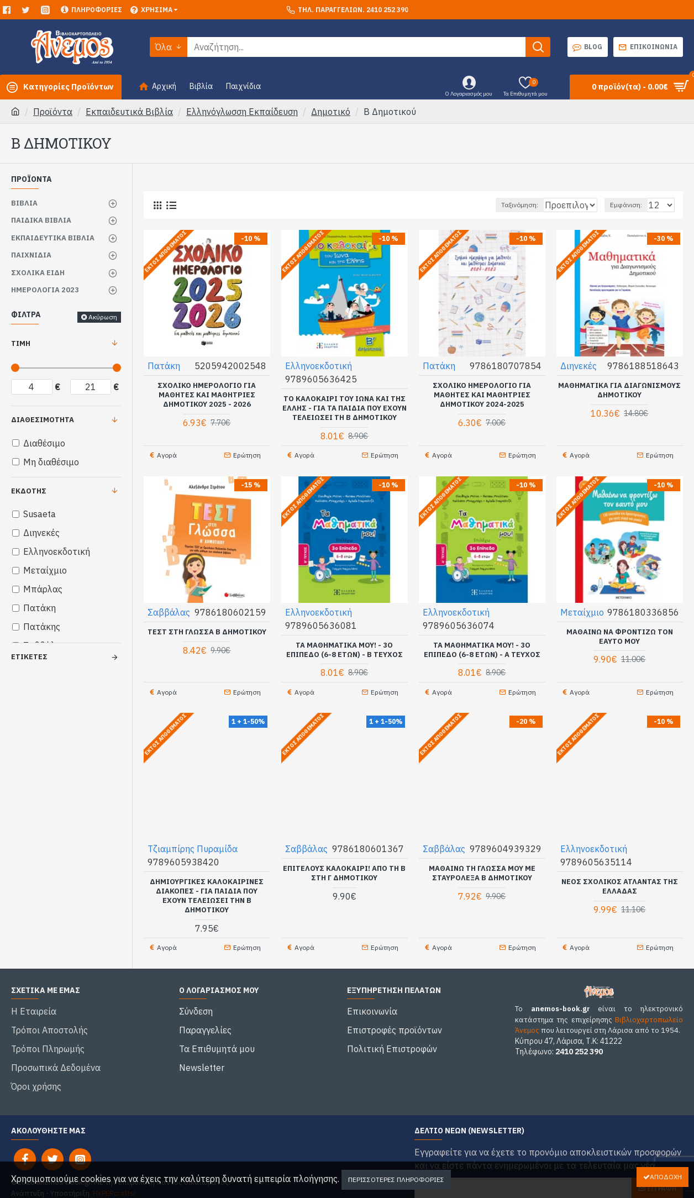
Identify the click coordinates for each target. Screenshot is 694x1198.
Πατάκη (164, 365)
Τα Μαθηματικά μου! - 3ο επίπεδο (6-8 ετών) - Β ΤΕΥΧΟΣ (344, 646)
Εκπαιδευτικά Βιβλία (129, 111)
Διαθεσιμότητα (42, 419)
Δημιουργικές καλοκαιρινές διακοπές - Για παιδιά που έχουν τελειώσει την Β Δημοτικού (207, 888)
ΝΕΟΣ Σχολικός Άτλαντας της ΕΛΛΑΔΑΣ (619, 879)
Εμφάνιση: (631, 205)
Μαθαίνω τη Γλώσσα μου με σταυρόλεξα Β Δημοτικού (482, 866)
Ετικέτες (29, 656)
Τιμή (20, 343)
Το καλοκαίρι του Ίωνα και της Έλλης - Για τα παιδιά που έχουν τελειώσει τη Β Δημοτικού (344, 408)
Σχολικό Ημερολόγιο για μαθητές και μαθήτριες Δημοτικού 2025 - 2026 (206, 394)
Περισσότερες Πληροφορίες (396, 1179)
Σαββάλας (169, 607)
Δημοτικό (330, 111)
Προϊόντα (52, 111)
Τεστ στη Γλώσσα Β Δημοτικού (207, 627)
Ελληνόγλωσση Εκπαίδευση (242, 111)
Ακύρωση (102, 317)
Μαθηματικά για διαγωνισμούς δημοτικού (619, 390)
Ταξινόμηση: (487, 205)
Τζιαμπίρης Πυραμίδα (193, 841)
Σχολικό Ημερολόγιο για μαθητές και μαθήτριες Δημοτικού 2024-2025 (482, 394)
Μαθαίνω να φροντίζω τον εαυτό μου (619, 632)
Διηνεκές (579, 365)
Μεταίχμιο (582, 607)
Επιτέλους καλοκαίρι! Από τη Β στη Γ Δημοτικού (344, 866)
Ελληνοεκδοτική (319, 365)
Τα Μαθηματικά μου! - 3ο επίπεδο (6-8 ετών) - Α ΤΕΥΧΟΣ (482, 646)
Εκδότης (28, 491)
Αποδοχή (666, 1177)
